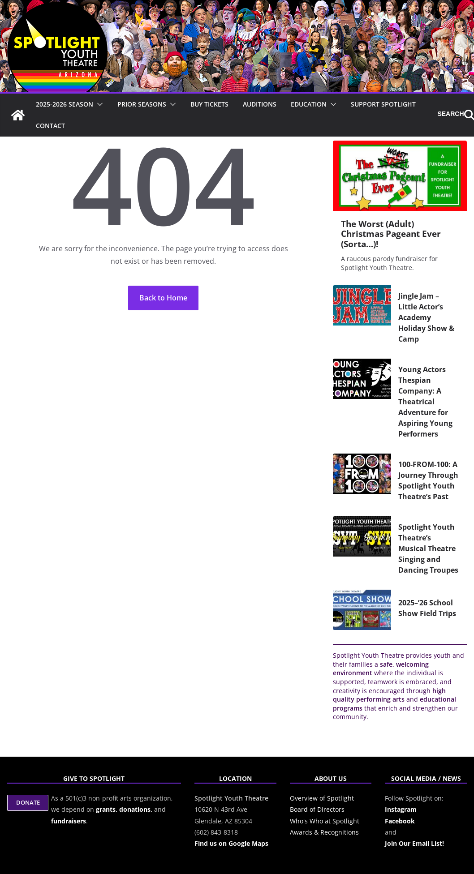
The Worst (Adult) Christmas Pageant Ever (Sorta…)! (391, 234)
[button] (98, 104)
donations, (136, 809)
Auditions (259, 104)
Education (309, 104)
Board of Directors (317, 809)
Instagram (401, 809)
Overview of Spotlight (322, 798)
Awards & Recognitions (324, 832)
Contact (50, 125)
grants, (107, 809)
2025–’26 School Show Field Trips (427, 608)
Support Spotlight (383, 104)
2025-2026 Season (64, 104)
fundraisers (68, 821)
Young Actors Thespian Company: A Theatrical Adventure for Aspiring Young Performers (425, 401)
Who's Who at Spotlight (324, 821)
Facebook (400, 821)
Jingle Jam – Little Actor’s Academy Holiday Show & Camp (426, 317)
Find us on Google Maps (231, 843)
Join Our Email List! (414, 843)
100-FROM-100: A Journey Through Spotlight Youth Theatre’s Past (428, 480)
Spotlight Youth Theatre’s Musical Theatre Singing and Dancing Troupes (428, 548)
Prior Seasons (141, 104)
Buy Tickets (209, 104)
